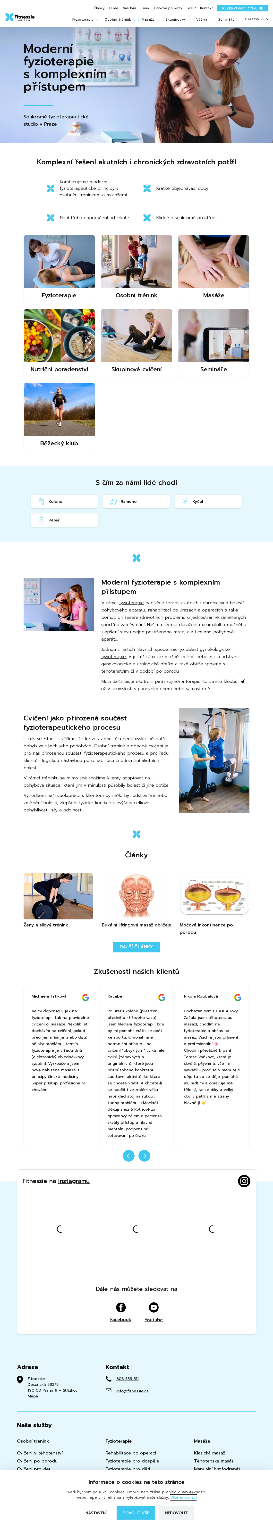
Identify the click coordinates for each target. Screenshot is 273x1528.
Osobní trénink (118, 19)
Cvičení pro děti (34, 1469)
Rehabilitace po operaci (131, 1453)
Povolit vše (136, 1513)
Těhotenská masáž (214, 1461)
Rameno (123, 501)
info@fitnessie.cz (132, 1391)
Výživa (201, 19)
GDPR (191, 8)
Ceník (145, 8)
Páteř (48, 520)
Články (99, 8)
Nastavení (96, 1513)
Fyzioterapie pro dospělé (132, 1461)
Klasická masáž (209, 1453)
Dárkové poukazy (168, 8)
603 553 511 (127, 1379)
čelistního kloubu (220, 681)
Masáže (148, 19)
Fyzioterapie (83, 19)
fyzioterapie (131, 602)
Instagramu (74, 1181)
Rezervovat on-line (242, 8)
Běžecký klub (256, 19)
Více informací (183, 1497)
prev (129, 1156)
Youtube (154, 1312)
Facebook (120, 1312)
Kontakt (206, 8)
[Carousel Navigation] (136, 1159)
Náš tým (129, 8)
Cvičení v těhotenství (40, 1453)
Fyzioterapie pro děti (128, 1469)
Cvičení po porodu (37, 1461)
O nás (114, 8)
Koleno (49, 501)
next (144, 1156)
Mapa (33, 1396)
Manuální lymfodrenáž (217, 1469)
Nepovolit (176, 1513)
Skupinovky (175, 19)
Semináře (226, 19)
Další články (137, 946)
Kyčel (192, 501)
